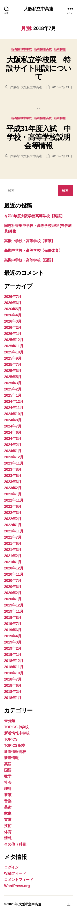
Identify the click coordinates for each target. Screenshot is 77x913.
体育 (7, 832)
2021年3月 (12, 550)
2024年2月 (12, 445)
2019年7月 (12, 624)
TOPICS (10, 739)
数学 (7, 776)
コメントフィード (18, 880)
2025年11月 (13, 346)
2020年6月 (12, 587)
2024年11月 (13, 408)
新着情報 (60, 49)
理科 (7, 789)
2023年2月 (12, 488)
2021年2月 (12, 556)
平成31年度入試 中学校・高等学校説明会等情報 (38, 137)
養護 (7, 795)
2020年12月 (13, 568)
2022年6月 (12, 506)
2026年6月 (12, 303)
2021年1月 (12, 562)
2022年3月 (12, 513)
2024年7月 (12, 426)
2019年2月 (12, 648)
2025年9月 (12, 358)
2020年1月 (12, 599)
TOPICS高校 (14, 745)
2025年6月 (12, 371)
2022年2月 (12, 519)
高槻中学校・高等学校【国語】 (29, 260)
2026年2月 (12, 327)
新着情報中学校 (21, 49)
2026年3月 (12, 321)
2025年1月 (12, 395)
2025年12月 (13, 340)
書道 (7, 820)
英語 (7, 764)
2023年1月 (12, 494)
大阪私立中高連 (38, 9)
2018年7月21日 (62, 87)
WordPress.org (17, 886)
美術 (7, 807)
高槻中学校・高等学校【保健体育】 (33, 251)
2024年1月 (12, 451)
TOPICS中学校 (16, 727)
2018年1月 (12, 698)
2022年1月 (12, 525)
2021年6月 (12, 543)
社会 (7, 783)
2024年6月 (12, 432)
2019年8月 (12, 618)
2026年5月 (12, 309)
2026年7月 (12, 297)
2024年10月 (13, 414)
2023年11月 (13, 463)
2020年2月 (12, 593)
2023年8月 (12, 469)
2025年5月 (12, 377)
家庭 (7, 813)
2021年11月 (13, 531)
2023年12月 (13, 457)
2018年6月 (12, 685)
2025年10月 (13, 352)
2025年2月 (12, 389)
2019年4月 (12, 636)
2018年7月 (12, 679)
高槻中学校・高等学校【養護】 (29, 241)
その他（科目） (17, 844)
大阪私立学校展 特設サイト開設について (38, 68)
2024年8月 (12, 420)
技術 (7, 826)
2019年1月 (12, 655)
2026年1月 (12, 334)
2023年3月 (12, 482)
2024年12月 (13, 402)
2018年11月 (13, 667)
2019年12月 (13, 605)
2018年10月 (13, 673)
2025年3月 (12, 383)
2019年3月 (12, 642)
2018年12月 (13, 661)
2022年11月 (13, 500)
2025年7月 (12, 364)
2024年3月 (12, 439)
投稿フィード (15, 873)
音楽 (7, 801)
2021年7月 (12, 537)
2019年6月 (12, 630)
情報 (7, 838)
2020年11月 (13, 574)
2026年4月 (12, 315)
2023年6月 (12, 476)
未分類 (9, 721)
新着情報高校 (43, 49)
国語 (7, 770)
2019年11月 (13, 611)
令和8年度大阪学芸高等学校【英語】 (34, 216)
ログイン (11, 867)
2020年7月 (12, 580)
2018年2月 (12, 692)
